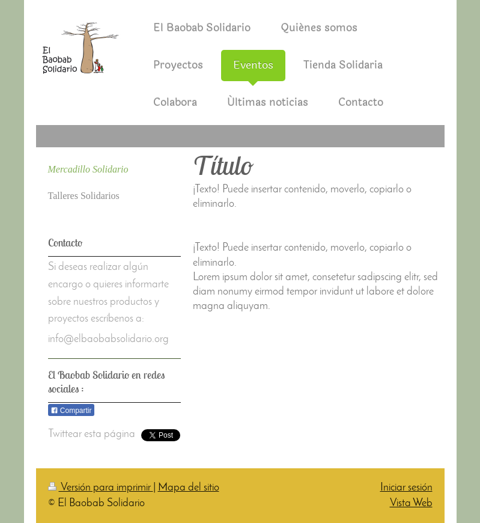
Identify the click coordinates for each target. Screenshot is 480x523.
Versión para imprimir (100, 488)
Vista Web (411, 503)
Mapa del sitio (188, 488)
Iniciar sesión (406, 488)
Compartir (71, 410)
